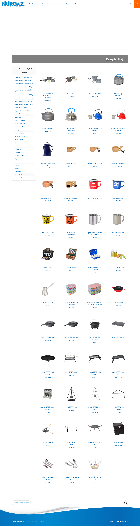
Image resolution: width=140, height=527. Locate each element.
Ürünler (57, 4)
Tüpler (17, 159)
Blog (67, 4)
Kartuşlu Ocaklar (19, 133)
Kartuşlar (17, 130)
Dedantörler (18, 149)
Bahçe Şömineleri (20, 178)
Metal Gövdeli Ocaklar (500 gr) (23, 101)
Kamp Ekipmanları (20, 136)
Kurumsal (45, 4)
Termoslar (18, 171)
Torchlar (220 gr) (20, 120)
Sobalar (17, 143)
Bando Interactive (122, 521)
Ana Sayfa (32, 4)
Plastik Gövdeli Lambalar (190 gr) (24, 83)
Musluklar (18, 168)
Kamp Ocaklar (19, 139)
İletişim (77, 4)
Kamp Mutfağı (19, 175)
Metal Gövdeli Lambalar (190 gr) (24, 87)
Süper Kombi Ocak (20, 123)
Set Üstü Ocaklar (19, 155)
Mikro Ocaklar (19, 117)
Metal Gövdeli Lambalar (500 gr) (24, 104)
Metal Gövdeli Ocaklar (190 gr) (23, 80)
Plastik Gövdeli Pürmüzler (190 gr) (24, 90)
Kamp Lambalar (19, 127)
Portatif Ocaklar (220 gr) (22, 114)
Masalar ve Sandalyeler (21, 146)
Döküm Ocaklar (19, 152)
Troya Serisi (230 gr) (21, 107)
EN (131, 4)
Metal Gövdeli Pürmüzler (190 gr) (24, 95)
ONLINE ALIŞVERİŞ (137, 4)
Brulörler (17, 165)
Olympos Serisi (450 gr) (22, 111)
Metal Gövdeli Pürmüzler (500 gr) (24, 98)
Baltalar (17, 162)
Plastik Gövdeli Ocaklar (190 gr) (24, 77)
